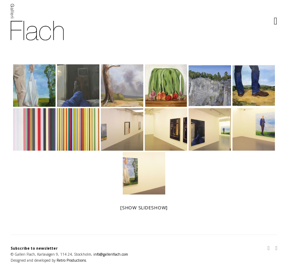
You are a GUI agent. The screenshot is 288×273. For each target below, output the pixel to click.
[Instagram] (269, 248)
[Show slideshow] (144, 207)
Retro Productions (71, 260)
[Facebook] (274, 248)
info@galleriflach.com (110, 254)
